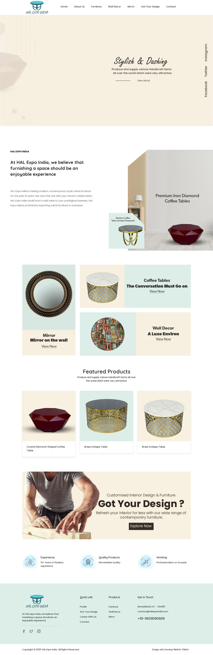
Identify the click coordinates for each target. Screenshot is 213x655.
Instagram (206, 52)
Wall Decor (114, 6)
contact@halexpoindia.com (153, 611)
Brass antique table (95, 447)
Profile (83, 606)
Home (64, 6)
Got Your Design (150, 6)
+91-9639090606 (151, 618)
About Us (79, 6)
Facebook (206, 89)
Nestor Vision (181, 649)
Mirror (131, 6)
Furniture (96, 6)
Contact (171, 6)
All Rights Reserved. (68, 649)
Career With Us (88, 616)
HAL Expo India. (50, 649)
